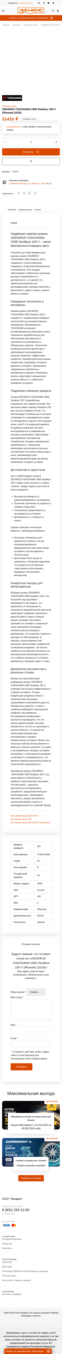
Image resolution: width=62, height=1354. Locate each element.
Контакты (7, 1248)
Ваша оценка (18, 992)
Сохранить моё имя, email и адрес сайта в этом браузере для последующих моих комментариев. (30, 1055)
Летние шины (9, 1276)
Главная (6, 25)
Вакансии (7, 1243)
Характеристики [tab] (25, 210)
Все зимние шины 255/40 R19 (24, 816)
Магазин (16, 25)
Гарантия (7, 1262)
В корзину (31, 151)
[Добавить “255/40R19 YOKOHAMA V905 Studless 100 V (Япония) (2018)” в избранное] (31, 161)
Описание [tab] (12, 210)
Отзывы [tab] (37, 210)
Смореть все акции (31, 1178)
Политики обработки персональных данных (25, 1271)
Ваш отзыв (17, 997)
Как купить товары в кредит (16, 1280)
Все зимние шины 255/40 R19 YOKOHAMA (30, 822)
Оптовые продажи (11, 1294)
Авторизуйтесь (13, 126)
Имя (14, 1025)
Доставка (7, 1266)
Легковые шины (31, 25)
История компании (12, 1239)
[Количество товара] (31, 142)
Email (14, 1038)
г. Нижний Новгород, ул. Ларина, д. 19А (27, 183)
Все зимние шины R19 (21, 819)
